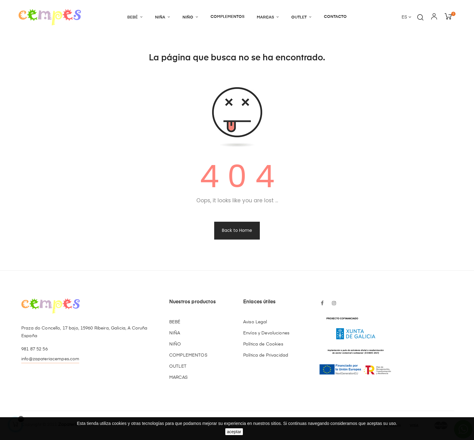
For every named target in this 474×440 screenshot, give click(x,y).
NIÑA (174, 333)
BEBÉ (175, 322)
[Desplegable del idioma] (406, 17)
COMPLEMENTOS (188, 355)
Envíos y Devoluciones (266, 333)
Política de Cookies (263, 344)
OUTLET (177, 366)
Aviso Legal (255, 322)
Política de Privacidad (265, 355)
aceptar (234, 431)
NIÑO (175, 344)
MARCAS (178, 377)
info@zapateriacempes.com (50, 359)
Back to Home (237, 230)
